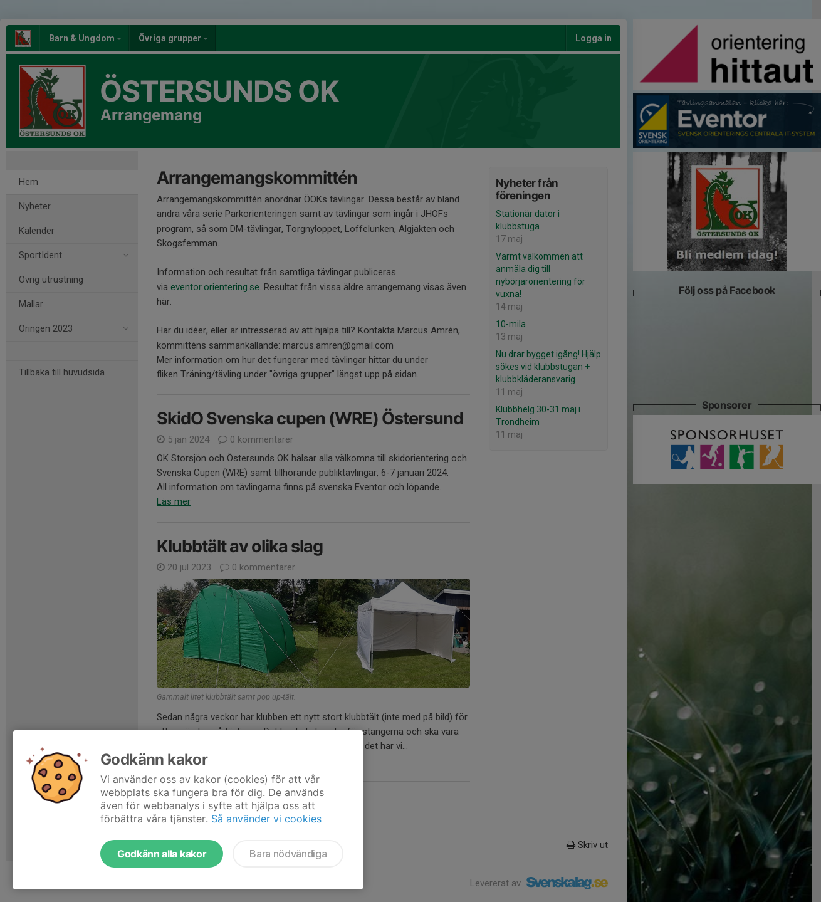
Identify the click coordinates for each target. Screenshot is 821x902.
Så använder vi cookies (266, 818)
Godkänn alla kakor (161, 853)
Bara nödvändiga (288, 853)
